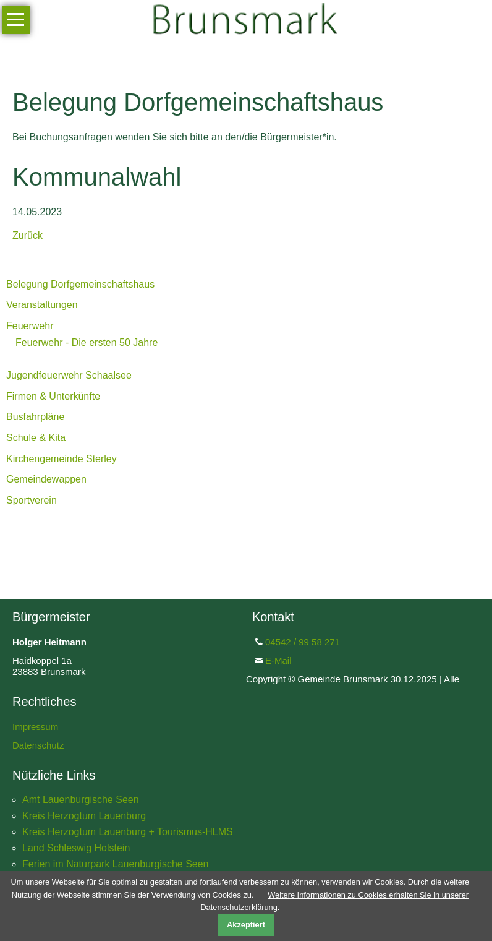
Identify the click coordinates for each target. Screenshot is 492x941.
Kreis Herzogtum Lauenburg (84, 815)
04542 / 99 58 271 (302, 642)
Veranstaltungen (42, 304)
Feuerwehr (29, 325)
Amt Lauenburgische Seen (80, 799)
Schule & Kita (36, 437)
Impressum (35, 726)
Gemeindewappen (46, 479)
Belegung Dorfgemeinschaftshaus (80, 284)
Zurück (27, 235)
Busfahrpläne (35, 416)
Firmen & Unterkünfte (53, 396)
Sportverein (31, 500)
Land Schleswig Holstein (76, 848)
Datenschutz (38, 745)
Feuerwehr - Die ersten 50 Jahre (86, 342)
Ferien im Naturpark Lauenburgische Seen (115, 864)
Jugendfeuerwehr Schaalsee (69, 375)
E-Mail (278, 660)
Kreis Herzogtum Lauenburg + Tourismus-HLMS (127, 832)
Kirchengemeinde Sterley (61, 458)
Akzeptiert (246, 924)
